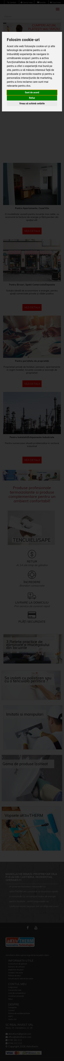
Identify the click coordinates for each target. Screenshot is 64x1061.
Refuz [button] (32, 98)
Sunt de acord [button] (32, 92)
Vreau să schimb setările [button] (32, 103)
